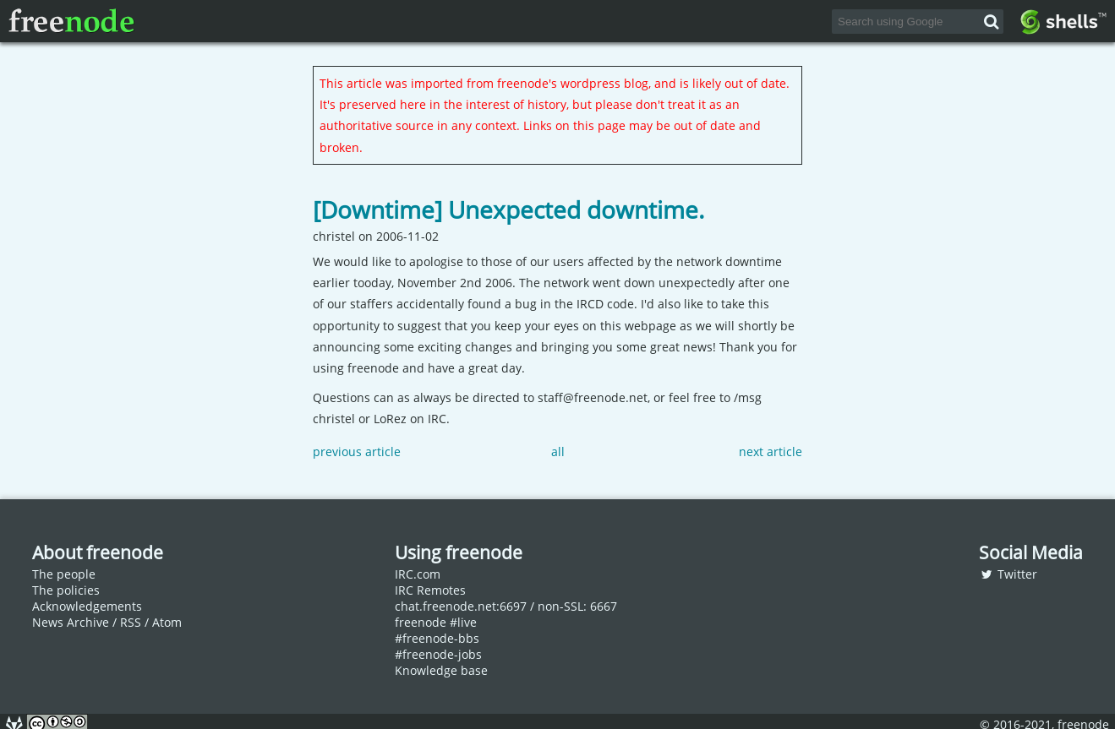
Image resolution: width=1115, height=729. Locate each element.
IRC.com (417, 574)
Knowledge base (441, 670)
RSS (130, 622)
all (558, 451)
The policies (66, 590)
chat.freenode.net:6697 (461, 606)
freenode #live (436, 622)
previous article (357, 451)
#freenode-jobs (438, 654)
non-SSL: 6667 (577, 606)
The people (64, 574)
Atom (167, 622)
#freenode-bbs (437, 638)
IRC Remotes (430, 590)
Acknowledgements (87, 606)
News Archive (70, 622)
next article (770, 451)
